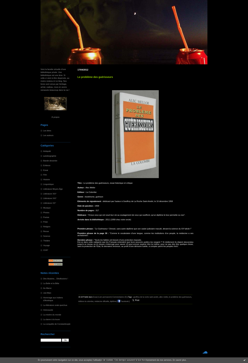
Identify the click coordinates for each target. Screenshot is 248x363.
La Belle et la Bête (51, 283)
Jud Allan (47, 293)
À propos (56, 117)
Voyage (46, 245)
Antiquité (47, 151)
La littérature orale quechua (55, 305)
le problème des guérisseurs (180, 297)
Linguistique (48, 184)
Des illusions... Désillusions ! (55, 279)
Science (46, 236)
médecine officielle (101, 301)
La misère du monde (52, 315)
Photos (46, 212)
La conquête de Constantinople (56, 324)
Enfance (46, 165)
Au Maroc (47, 288)
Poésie (46, 217)
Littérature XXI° (50, 198)
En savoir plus (179, 360)
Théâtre (46, 241)
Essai (45, 170)
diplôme (113, 301)
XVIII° (45, 250)
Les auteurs (48, 135)
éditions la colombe (85, 301)
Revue (46, 231)
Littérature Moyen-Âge (53, 189)
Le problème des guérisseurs (95, 77)
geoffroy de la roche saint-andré (145, 297)
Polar (45, 222)
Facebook (123, 301)
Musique (47, 208)
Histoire (46, 179)
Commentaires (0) (120, 297)
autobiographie (49, 156)
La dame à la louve (51, 319)
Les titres (47, 131)
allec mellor (163, 297)
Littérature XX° (49, 203)
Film (45, 175)
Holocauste (48, 310)
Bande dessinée (50, 161)
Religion (46, 227)
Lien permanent (105, 297)
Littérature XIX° (50, 194)
